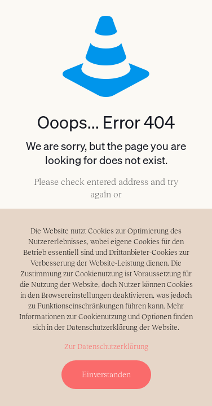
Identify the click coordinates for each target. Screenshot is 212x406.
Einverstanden (106, 374)
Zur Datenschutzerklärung (106, 346)
